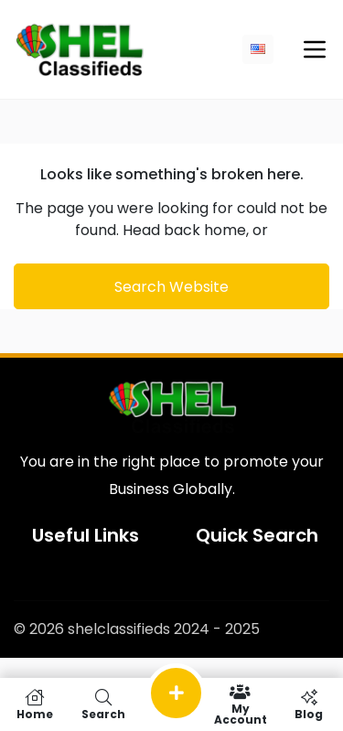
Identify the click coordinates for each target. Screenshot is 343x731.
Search (103, 704)
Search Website (171, 286)
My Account (240, 704)
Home (34, 704)
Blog (308, 704)
